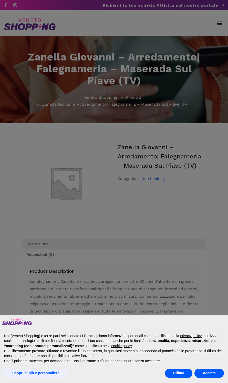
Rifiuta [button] (178, 373)
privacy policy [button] (191, 336)
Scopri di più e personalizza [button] (35, 373)
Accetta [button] (209, 373)
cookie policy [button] (121, 346)
